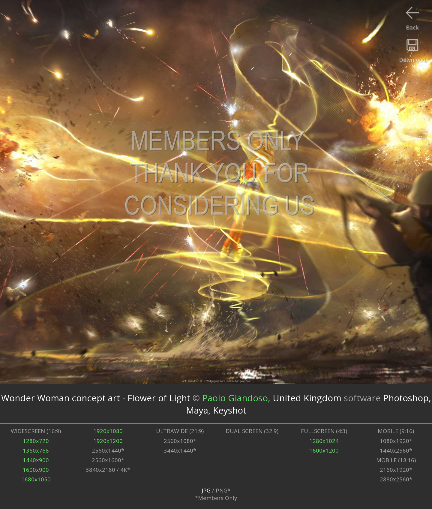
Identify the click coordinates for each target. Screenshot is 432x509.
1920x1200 (108, 440)
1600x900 (36, 469)
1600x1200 (324, 450)
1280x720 (36, 440)
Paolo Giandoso (235, 398)
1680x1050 (36, 479)
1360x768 (36, 450)
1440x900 (36, 460)
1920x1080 (108, 431)
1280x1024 (324, 440)
